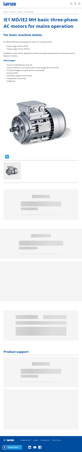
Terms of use (56, 440)
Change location (25, 440)
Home (6, 12)
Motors (20, 12)
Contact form (12, 447)
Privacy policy (45, 440)
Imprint (35, 440)
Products (13, 12)
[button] (4, 447)
